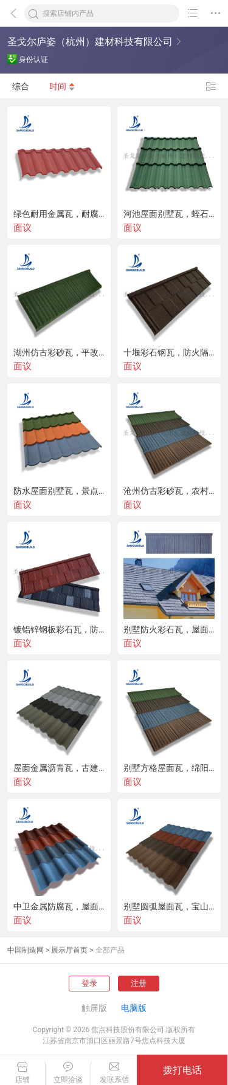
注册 (139, 983)
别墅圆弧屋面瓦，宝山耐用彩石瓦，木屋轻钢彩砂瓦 (169, 906)
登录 (89, 983)
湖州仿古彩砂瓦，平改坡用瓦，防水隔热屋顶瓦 (59, 352)
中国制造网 (25, 950)
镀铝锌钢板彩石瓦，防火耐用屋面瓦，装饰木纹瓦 (59, 629)
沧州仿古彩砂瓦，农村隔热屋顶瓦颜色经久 (169, 491)
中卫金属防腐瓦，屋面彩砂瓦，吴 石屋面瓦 (59, 906)
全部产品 (110, 950)
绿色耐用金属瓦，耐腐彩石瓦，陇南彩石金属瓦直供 (59, 214)
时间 (62, 86)
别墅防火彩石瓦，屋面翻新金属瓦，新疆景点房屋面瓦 (169, 629)
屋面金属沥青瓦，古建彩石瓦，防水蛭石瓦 (59, 768)
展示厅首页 (69, 950)
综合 (20, 86)
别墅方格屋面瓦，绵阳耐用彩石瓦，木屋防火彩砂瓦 (169, 768)
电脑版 (134, 1008)
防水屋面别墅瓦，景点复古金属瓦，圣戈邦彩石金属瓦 (59, 491)
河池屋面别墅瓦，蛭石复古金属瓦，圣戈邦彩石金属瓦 (169, 214)
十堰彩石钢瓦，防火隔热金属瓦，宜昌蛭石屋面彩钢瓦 (169, 352)
